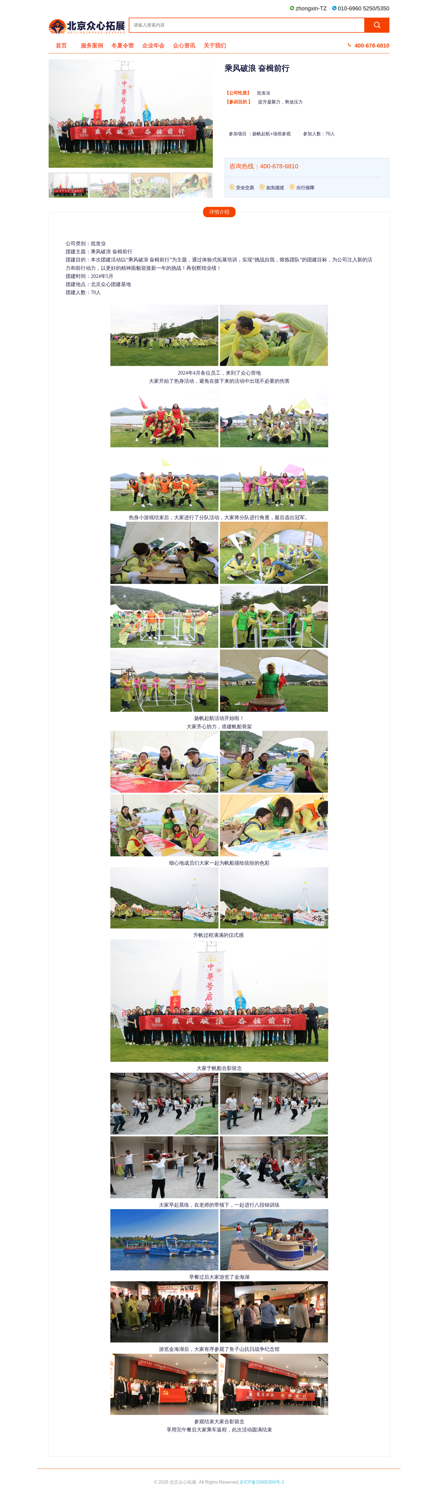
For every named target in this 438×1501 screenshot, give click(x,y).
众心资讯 (184, 45)
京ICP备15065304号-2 (261, 1482)
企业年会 (153, 45)
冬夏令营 (122, 45)
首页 (61, 45)
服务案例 (92, 45)
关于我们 (215, 45)
